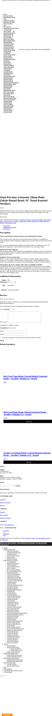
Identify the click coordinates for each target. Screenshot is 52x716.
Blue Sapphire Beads (9, 40)
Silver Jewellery (7, 23)
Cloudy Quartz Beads (9, 50)
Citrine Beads (7, 51)
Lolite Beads (6, 75)
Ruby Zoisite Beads (8, 96)
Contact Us (3, 501)
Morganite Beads (8, 81)
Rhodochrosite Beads (9, 90)
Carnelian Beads (8, 45)
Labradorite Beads (8, 65)
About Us (2, 514)
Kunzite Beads (7, 64)
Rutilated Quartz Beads (9, 98)
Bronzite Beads (7, 42)
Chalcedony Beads (8, 43)
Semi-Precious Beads (9, 17)
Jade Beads (6, 61)
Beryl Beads (11, 570)
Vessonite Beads (7, 110)
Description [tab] (6, 226)
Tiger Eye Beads (8, 104)
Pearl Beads (11, 647)
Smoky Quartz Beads (9, 99)
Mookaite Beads (8, 79)
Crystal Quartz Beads (9, 54)
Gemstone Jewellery (9, 20)
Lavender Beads (7, 71)
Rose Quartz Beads (8, 93)
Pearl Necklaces (7, 37)
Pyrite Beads (6, 88)
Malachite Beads (8, 78)
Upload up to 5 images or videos (9, 327)
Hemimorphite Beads (9, 59)
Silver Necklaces (8, 33)
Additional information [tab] (9, 227)
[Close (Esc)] (6, 677)
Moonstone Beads (13, 557)
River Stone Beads (8, 92)
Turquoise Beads (8, 107)
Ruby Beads (6, 95)
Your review (4, 324)
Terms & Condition (5, 520)
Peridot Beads (12, 561)
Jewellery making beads (20, 221)
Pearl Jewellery (13, 649)
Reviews (2, 507)
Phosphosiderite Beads (9, 84)
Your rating (3, 309)
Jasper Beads (7, 62)
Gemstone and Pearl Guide (10, 28)
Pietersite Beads (8, 85)
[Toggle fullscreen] (2, 677)
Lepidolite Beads (8, 73)
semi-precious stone (10, 223)
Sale (4, 25)
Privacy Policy (4, 517)
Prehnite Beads (7, 87)
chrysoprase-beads (8, 48)
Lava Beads (6, 70)
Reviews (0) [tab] (6, 229)
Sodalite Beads (7, 102)
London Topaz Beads (9, 76)
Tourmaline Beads (8, 106)
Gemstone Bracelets (14, 658)
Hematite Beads (7, 57)
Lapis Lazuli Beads (8, 67)
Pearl (4, 19)
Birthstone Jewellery (9, 22)
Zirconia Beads (7, 112)
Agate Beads (11, 564)
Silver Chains (7, 31)
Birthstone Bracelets (15, 661)
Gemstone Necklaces (37, 220)
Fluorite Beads (7, 56)
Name (2, 333)
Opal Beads (11, 559)
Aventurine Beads (13, 568)
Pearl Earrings (7, 36)
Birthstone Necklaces (15, 663)
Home (5, 14)
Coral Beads (6, 53)
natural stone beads (32, 221)
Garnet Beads (12, 556)
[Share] (4, 677)
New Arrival (6, 26)
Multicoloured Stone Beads (11, 82)
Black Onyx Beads (8, 39)
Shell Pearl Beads (8, 34)
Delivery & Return (5, 504)
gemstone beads (8, 221)
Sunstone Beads (7, 101)
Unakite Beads (7, 109)
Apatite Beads (12, 567)
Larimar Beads (7, 68)
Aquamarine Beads (13, 554)
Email (2, 336)
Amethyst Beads (13, 553)
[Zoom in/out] (0, 677)
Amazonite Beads (13, 565)
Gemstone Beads (8, 16)
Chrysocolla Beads (8, 47)
